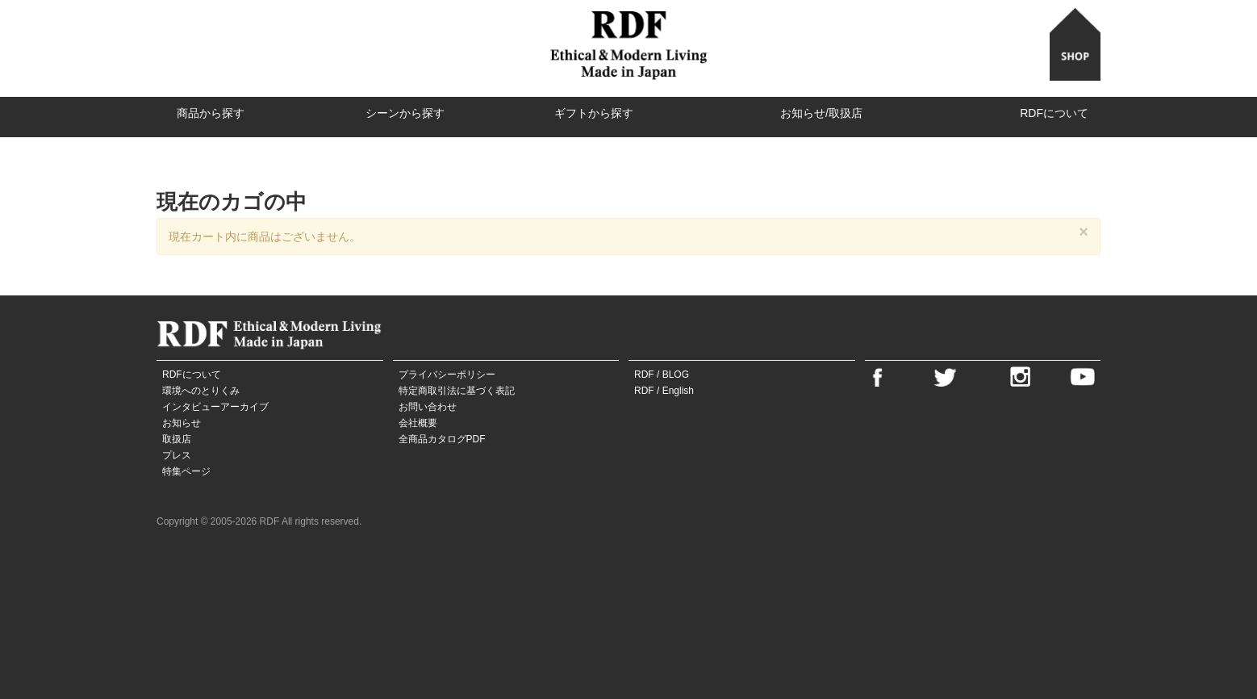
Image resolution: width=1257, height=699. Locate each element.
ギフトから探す (593, 113)
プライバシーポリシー (447, 374)
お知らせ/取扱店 (821, 113)
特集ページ (186, 471)
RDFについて (1054, 113)
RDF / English (664, 390)
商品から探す (210, 113)
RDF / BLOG (661, 374)
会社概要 (418, 423)
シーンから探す (405, 113)
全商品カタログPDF (442, 439)
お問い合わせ (428, 406)
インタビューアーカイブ (215, 406)
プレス (176, 455)
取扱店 (176, 439)
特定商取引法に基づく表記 (457, 390)
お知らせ (181, 423)
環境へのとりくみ (201, 390)
